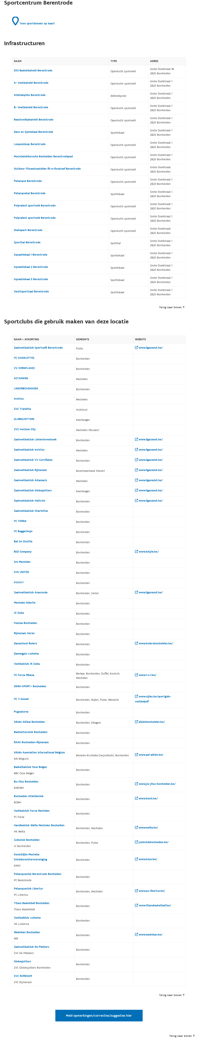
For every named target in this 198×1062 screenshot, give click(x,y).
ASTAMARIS (21, 378)
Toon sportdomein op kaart (33, 21)
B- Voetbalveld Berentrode (31, 107)
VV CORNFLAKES (24, 368)
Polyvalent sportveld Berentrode (35, 205)
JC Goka (19, 613)
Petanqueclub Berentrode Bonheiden (37, 874)
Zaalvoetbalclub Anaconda (30, 592)
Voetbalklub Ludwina (27, 918)
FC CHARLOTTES (24, 358)
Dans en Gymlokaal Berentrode (33, 132)
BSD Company (23, 552)
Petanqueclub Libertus (28, 889)
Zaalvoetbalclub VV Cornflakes (33, 460)
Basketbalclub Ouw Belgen (30, 767)
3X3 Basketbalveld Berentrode (33, 70)
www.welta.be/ (146, 828)
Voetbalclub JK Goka (27, 664)
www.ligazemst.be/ (149, 348)
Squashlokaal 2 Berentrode (31, 267)
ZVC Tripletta (22, 409)
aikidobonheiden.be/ (150, 722)
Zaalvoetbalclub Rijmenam (30, 470)
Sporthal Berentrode (27, 242)
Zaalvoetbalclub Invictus (29, 450)
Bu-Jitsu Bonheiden (26, 782)
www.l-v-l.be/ (145, 675)
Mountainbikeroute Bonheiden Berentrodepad (43, 156)
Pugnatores (21, 712)
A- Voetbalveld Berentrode (31, 83)
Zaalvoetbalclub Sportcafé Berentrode (38, 348)
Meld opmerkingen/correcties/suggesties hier (99, 1016)
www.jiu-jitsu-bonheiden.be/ (155, 784)
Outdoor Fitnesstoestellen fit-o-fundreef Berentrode (47, 169)
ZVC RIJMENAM (23, 976)
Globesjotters (22, 961)
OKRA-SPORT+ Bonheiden (30, 686)
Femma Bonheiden (25, 623)
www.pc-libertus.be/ (150, 891)
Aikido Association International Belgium (39, 752)
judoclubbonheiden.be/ (152, 842)
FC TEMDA (20, 521)
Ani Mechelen (22, 562)
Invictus (19, 399)
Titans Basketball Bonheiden (31, 903)
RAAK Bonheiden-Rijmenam (31, 742)
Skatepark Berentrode (28, 230)
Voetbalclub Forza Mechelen (32, 811)
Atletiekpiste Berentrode (29, 95)
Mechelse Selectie (24, 603)
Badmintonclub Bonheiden (30, 732)
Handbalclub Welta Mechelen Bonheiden (39, 825)
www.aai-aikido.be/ (149, 755)
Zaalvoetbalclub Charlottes (31, 511)
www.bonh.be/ (146, 798)
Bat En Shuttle (23, 541)
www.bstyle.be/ (147, 552)
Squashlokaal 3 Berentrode (31, 279)
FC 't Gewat (21, 699)
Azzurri (18, 582)
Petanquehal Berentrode (29, 193)
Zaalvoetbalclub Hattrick (29, 501)
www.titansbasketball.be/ (153, 905)
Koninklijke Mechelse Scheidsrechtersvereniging (30, 857)
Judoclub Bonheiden (27, 840)
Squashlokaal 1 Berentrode (30, 255)
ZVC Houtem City (25, 429)
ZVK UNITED (21, 572)
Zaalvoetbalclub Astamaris (30, 480)
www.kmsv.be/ (146, 859)
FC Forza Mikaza (24, 675)
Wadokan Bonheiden (27, 932)
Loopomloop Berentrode (29, 144)
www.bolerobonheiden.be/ (154, 643)
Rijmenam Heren (24, 633)
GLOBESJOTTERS (24, 419)
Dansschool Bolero (25, 643)
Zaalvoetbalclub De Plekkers (31, 947)
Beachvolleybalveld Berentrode (33, 120)
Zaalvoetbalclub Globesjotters (33, 490)
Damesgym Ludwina (26, 654)
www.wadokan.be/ (149, 935)
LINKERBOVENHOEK (26, 388)
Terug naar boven (172, 307)
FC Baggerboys (23, 531)
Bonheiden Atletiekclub (29, 796)
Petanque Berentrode (28, 181)
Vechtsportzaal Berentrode (31, 291)
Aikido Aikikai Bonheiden (29, 722)
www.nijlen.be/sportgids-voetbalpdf (153, 699)
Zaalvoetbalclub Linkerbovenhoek (35, 439)
